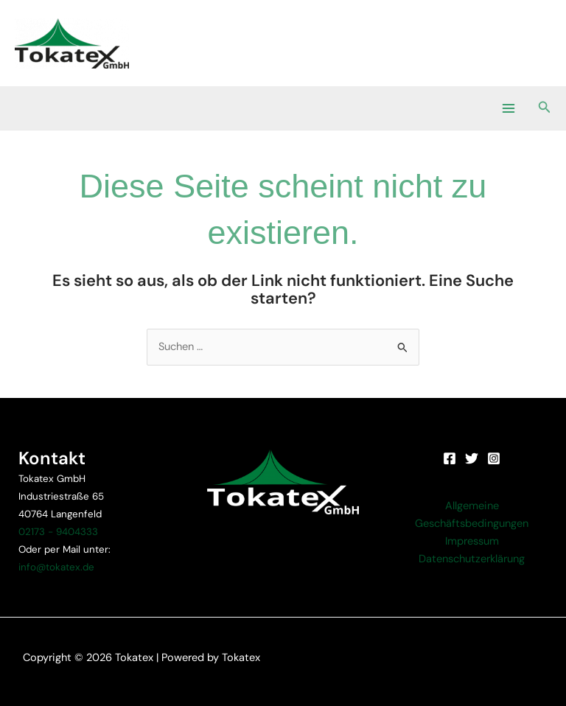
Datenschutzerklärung (472, 559)
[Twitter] (471, 458)
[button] (544, 108)
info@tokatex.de (56, 567)
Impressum (472, 541)
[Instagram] (493, 458)
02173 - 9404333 (58, 531)
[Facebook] (449, 458)
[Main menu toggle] (508, 107)
